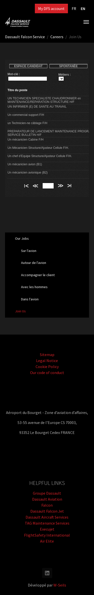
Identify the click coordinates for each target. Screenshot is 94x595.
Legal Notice (47, 360)
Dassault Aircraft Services (47, 517)
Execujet (47, 529)
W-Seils (59, 585)
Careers (56, 36)
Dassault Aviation (47, 499)
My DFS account (51, 8)
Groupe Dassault (47, 493)
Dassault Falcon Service (25, 36)
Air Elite (47, 541)
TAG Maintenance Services (47, 523)
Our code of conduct (47, 372)
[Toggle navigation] (86, 22)
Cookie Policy (47, 366)
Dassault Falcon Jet (47, 511)
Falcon (47, 505)
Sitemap (47, 354)
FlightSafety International (47, 535)
